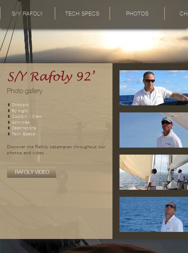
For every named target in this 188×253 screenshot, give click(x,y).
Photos (137, 14)
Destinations (24, 128)
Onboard (20, 105)
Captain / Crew (27, 117)
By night (20, 111)
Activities (21, 123)
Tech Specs (82, 14)
